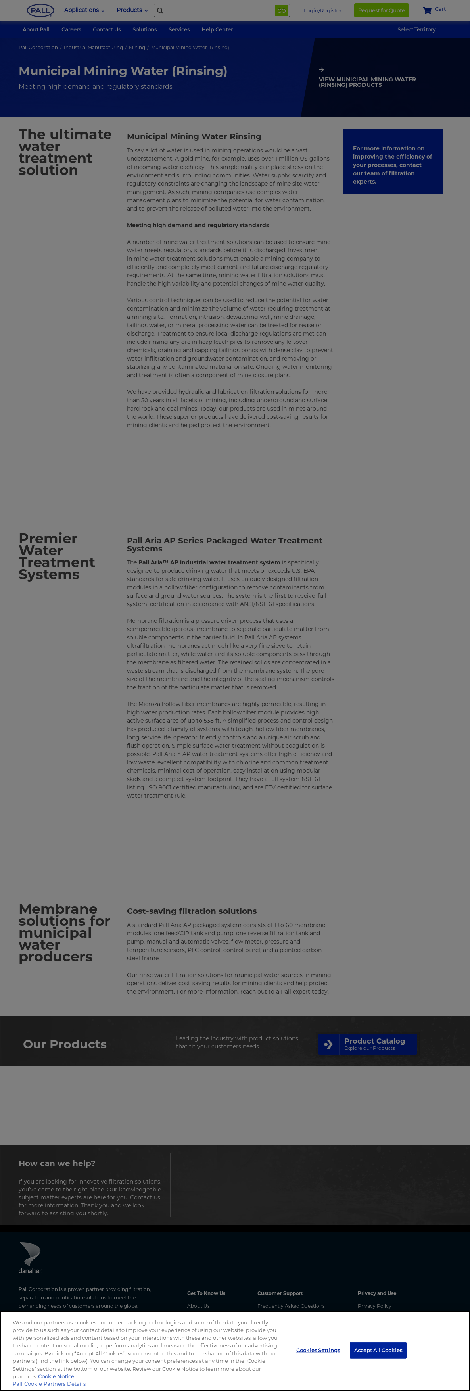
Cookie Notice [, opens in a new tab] (56, 1376)
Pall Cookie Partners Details (49, 1384)
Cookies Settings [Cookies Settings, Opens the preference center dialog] (318, 1350)
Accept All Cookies (378, 1350)
